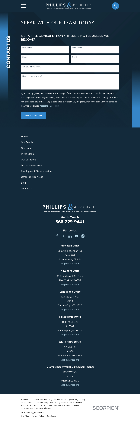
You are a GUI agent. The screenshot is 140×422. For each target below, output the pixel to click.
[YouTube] (76, 236)
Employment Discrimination (36, 171)
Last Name (77, 48)
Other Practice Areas (32, 176)
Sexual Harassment (31, 165)
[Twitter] (63, 236)
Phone (25, 57)
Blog (23, 182)
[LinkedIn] (70, 236)
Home (24, 136)
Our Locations (28, 159)
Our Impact (27, 148)
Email (74, 57)
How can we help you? (32, 76)
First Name (27, 48)
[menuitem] (25, 416)
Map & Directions (70, 263)
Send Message (33, 115)
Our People (27, 142)
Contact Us (27, 188)
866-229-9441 (70, 221)
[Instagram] (82, 236)
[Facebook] (57, 236)
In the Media (28, 153)
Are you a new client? (31, 67)
